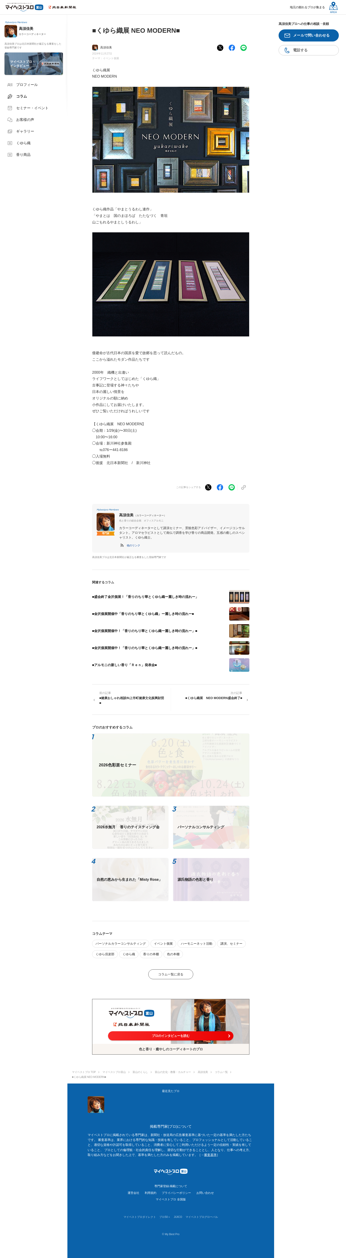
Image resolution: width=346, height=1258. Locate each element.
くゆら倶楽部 (104, 954)
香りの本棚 (151, 954)
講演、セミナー (231, 943)
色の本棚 (173, 954)
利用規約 (150, 1193)
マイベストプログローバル (202, 1217)
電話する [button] (300, 50)
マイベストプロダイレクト (140, 1217)
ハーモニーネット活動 (196, 943)
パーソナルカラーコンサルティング (120, 943)
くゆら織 (128, 954)
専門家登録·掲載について (170, 1186)
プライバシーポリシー (176, 1193)
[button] (133, 545)
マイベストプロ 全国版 (171, 1199)
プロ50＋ (164, 1217)
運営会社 (133, 1193)
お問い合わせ (205, 1193)
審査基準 (210, 1155)
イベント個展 (111, 58)
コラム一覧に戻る (170, 974)
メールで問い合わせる (311, 35)
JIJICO (178, 1217)
